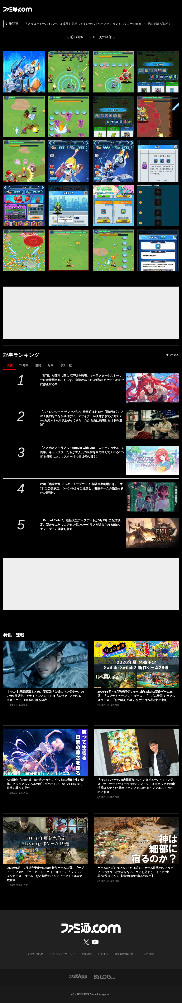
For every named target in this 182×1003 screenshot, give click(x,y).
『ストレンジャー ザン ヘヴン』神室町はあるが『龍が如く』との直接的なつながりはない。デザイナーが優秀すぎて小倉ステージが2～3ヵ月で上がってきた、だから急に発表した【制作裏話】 (82, 418)
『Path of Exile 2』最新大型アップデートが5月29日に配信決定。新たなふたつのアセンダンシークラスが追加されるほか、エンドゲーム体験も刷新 (81, 525)
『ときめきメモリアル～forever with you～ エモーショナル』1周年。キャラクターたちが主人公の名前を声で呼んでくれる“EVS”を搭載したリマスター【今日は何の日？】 (82, 452)
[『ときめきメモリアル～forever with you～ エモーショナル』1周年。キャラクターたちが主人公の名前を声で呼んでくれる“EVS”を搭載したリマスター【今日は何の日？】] (152, 460)
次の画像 (105, 37)
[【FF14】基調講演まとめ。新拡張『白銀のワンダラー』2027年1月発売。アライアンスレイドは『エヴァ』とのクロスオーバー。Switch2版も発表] (45, 664)
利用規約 (87, 953)
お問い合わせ (35, 953)
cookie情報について (126, 953)
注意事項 (103, 953)
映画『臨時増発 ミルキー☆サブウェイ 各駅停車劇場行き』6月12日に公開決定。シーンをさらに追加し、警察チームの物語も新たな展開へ (82, 488)
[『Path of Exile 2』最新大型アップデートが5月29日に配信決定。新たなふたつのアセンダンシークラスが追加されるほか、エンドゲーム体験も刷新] (152, 533)
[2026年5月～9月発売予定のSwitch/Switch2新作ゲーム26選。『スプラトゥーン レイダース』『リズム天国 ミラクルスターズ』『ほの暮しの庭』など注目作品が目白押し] (136, 664)
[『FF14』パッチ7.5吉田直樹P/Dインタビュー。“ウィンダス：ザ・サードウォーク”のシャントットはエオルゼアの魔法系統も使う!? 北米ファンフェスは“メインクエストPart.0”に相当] (136, 752)
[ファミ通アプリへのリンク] (78, 976)
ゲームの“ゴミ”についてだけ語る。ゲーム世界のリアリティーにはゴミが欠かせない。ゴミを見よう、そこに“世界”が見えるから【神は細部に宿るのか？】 (135, 872)
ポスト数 (66, 365)
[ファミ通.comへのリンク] (17, 9)
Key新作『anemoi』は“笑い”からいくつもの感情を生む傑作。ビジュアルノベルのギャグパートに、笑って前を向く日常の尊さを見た (45, 784)
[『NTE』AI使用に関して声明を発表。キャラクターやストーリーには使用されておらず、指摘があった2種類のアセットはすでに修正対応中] (152, 388)
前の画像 (76, 37)
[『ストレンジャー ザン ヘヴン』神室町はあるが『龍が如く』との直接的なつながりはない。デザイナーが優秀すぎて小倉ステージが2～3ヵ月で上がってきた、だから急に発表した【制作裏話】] (152, 424)
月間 (50, 365)
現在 (10, 365)
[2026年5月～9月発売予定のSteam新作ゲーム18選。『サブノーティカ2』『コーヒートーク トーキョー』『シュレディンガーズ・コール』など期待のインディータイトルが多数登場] (45, 840)
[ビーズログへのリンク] (105, 976)
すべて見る (172, 355)
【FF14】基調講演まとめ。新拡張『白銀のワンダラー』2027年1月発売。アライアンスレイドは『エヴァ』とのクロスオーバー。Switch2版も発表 (45, 695)
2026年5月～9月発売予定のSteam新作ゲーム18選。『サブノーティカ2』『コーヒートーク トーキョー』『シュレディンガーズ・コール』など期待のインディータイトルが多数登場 (45, 874)
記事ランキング (21, 355)
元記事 (11, 24)
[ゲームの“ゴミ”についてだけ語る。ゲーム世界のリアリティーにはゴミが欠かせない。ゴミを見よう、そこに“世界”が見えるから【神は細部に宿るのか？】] (136, 840)
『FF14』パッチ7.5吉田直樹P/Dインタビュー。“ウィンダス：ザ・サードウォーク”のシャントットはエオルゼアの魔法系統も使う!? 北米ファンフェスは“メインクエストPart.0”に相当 (136, 786)
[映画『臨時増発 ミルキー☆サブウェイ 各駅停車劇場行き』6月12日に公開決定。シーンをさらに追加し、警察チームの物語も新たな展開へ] (152, 496)
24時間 (23, 365)
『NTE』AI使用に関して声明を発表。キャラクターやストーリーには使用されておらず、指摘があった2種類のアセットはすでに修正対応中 (82, 380)
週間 (38, 365)
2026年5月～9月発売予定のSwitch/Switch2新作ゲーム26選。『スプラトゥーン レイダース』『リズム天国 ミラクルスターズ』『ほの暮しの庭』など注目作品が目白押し (136, 695)
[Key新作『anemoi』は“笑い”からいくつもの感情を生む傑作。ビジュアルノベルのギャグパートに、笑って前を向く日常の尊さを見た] (45, 752)
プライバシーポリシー (62, 953)
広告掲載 (149, 953)
